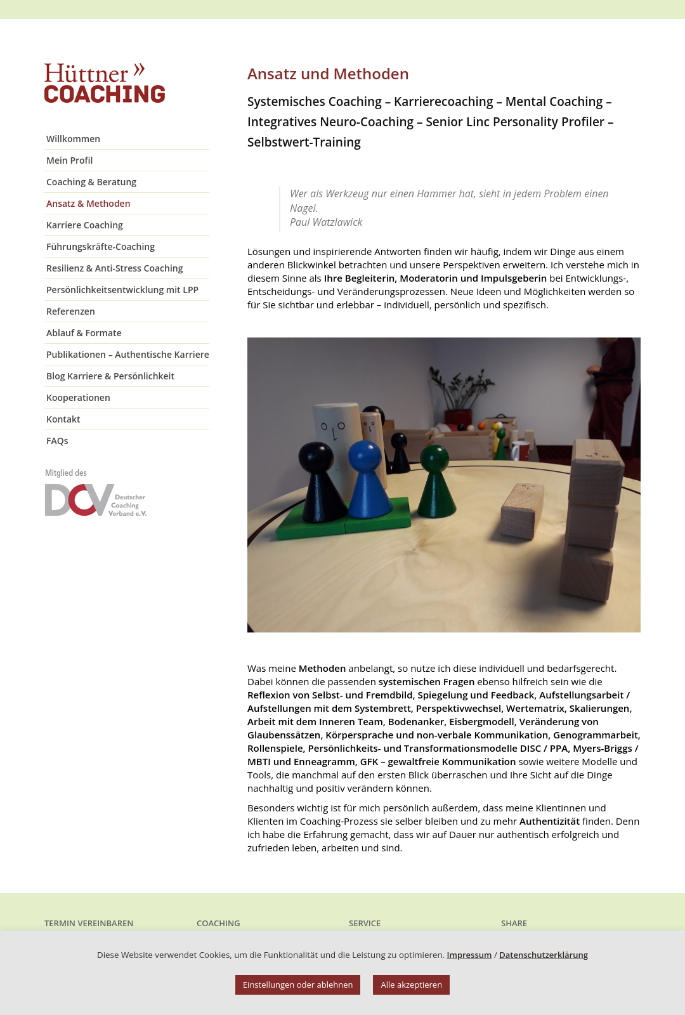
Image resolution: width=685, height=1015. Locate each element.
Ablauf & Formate (84, 333)
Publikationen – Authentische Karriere (127, 354)
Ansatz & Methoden (88, 203)
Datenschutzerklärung (543, 954)
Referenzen (70, 311)
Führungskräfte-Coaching (100, 246)
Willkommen (73, 139)
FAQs (57, 441)
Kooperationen (78, 397)
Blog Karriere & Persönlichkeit (110, 376)
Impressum (469, 954)
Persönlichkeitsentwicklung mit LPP (122, 290)
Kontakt (63, 419)
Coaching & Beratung (91, 182)
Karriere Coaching (84, 225)
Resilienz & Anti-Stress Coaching (114, 268)
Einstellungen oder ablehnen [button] (298, 984)
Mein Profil (69, 160)
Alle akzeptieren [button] (411, 984)
